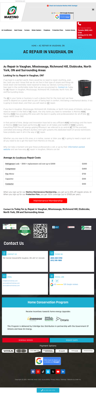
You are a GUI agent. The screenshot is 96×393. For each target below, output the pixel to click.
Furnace (27, 30)
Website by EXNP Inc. (74, 379)
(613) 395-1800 (56, 260)
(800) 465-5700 (56, 258)
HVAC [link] (83, 111)
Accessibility (46, 379)
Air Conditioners (7, 30)
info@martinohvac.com (10, 281)
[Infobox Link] (25, 261)
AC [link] (7, 89)
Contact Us (62, 87)
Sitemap (63, 379)
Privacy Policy (55, 379)
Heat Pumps (18, 30)
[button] (93, 9)
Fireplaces (47, 30)
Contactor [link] (9, 184)
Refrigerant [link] (10, 163)
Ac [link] (5, 66)
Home (34, 45)
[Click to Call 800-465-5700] (48, 390)
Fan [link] (7, 174)
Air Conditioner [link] (21, 157)
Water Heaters (36, 30)
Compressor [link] (10, 168)
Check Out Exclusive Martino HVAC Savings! (63, 6)
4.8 (62, 15)
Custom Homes (70, 30)
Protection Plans (57, 30)
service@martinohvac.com (11, 283)
